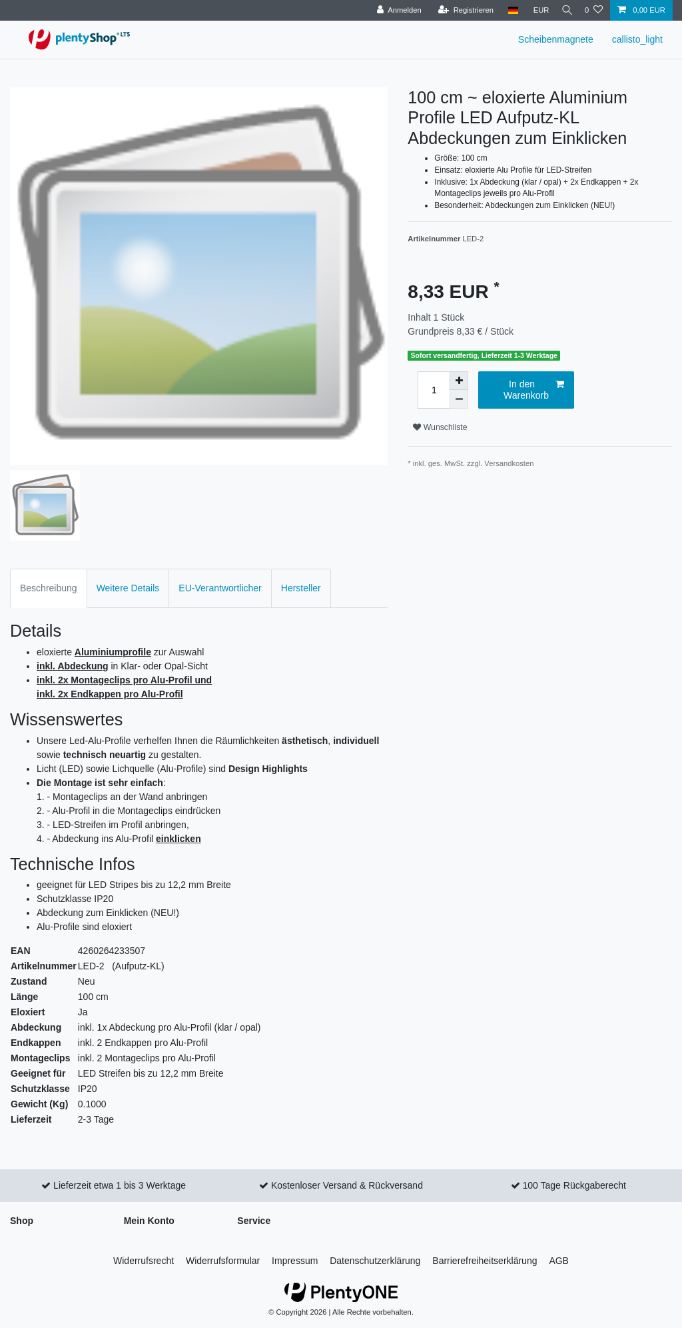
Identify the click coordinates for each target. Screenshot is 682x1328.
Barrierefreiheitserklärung (484, 1260)
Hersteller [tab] (301, 588)
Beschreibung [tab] (48, 588)
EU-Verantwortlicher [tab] (220, 588)
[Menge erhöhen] (459, 380)
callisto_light (637, 39)
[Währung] (535, 10)
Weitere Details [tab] (128, 588)
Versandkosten (508, 463)
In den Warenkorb (534, 390)
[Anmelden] (393, 10)
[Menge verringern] (459, 399)
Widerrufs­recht (143, 1260)
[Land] (507, 10)
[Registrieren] (460, 10)
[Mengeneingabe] (434, 390)
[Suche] (564, 10)
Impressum (295, 1260)
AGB (559, 1260)
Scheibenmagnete (555, 39)
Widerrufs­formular (223, 1260)
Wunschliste (440, 427)
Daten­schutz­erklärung (375, 1260)
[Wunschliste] (593, 10)
